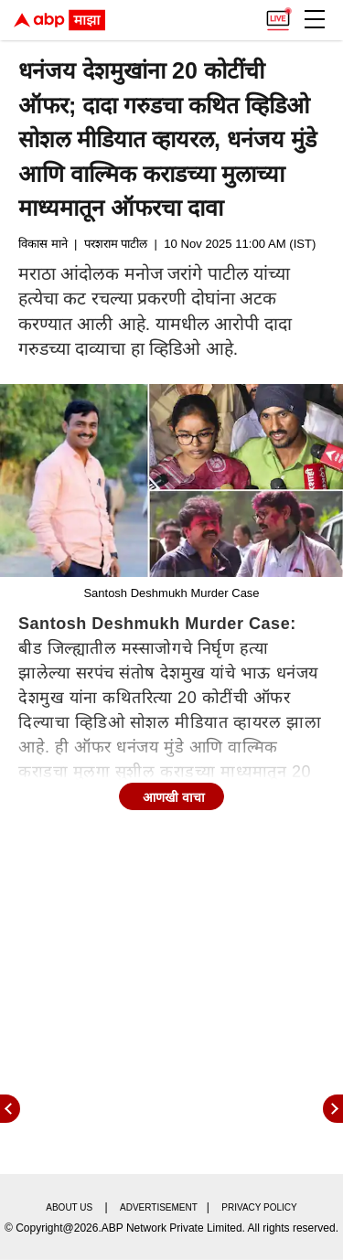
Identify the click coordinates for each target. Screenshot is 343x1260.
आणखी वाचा (174, 797)
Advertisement (159, 1207)
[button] (315, 19)
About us (69, 1207)
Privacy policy (258, 1207)
